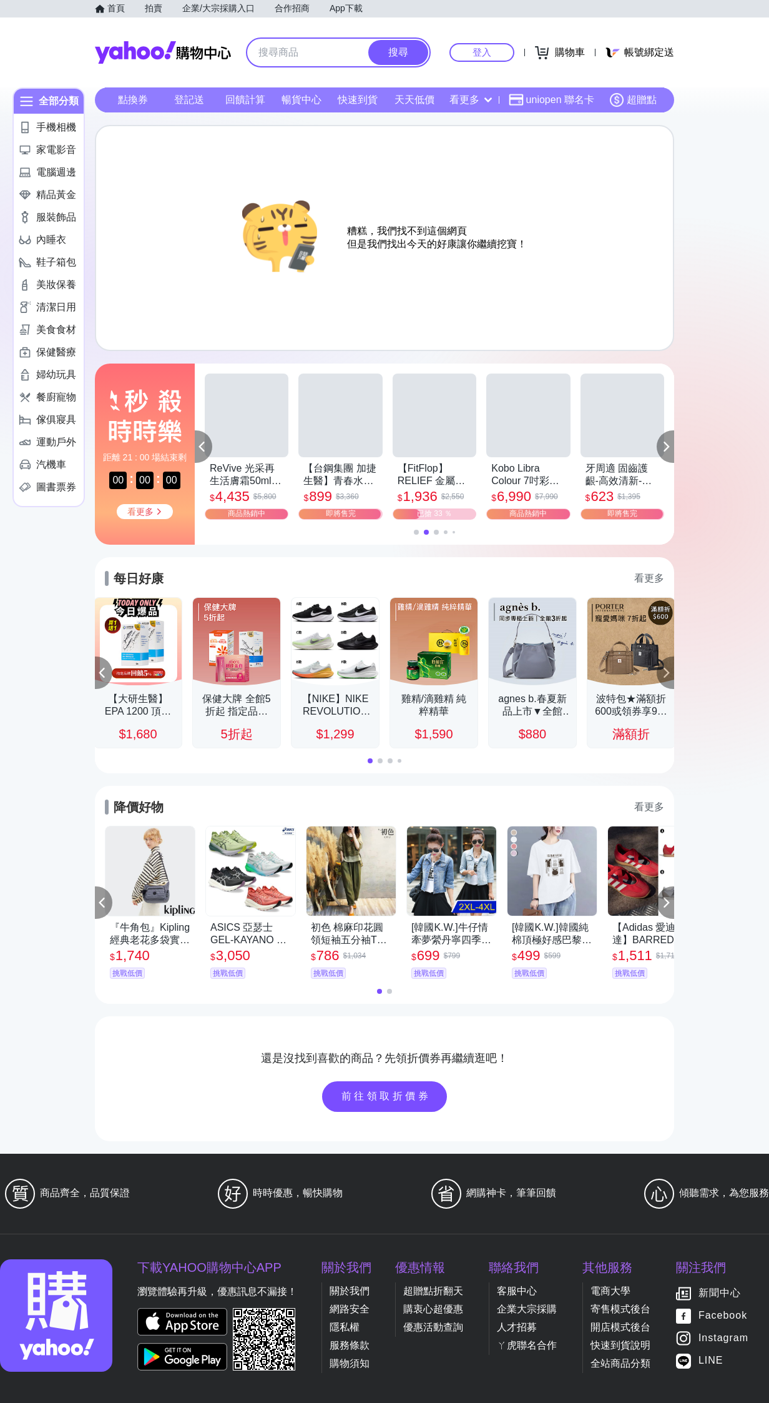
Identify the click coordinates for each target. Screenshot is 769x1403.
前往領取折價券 (386, 1096)
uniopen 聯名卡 (551, 99)
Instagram (723, 1338)
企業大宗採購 (527, 1309)
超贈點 (633, 99)
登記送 (189, 99)
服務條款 (350, 1345)
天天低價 (414, 99)
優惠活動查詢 (433, 1327)
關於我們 (350, 1291)
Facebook (722, 1316)
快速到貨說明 (620, 1345)
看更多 (470, 99)
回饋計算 (245, 99)
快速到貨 (358, 99)
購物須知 (350, 1363)
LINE (710, 1361)
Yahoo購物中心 (163, 52)
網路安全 (350, 1309)
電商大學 (610, 1291)
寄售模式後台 (620, 1309)
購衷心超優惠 (433, 1309)
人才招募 (517, 1327)
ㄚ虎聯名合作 (527, 1345)
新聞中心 (719, 1293)
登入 (482, 52)
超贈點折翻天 (433, 1291)
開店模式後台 (620, 1327)
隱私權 (345, 1327)
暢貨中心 (301, 99)
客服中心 (517, 1291)
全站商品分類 (620, 1363)
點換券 (133, 99)
